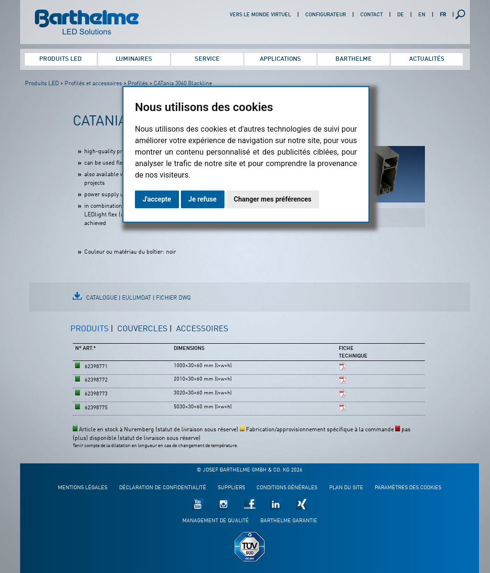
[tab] (91, 333)
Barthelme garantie (288, 521)
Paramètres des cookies (408, 488)
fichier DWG (173, 298)
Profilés (138, 84)
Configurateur (325, 15)
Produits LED (60, 59)
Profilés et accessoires (93, 84)
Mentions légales (82, 488)
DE (400, 15)
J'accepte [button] (157, 199)
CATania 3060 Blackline (183, 84)
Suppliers (231, 488)
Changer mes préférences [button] (273, 199)
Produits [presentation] (89, 329)
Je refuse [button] (203, 199)
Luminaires (134, 59)
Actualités (427, 59)
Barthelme (353, 59)
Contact (371, 15)
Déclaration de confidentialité (162, 488)
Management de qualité (215, 521)
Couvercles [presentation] (142, 329)
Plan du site (346, 488)
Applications (280, 59)
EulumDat (136, 298)
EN (421, 15)
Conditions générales (286, 488)
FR (443, 15)
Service (207, 59)
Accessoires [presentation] (202, 329)
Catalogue (101, 298)
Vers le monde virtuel (260, 15)
